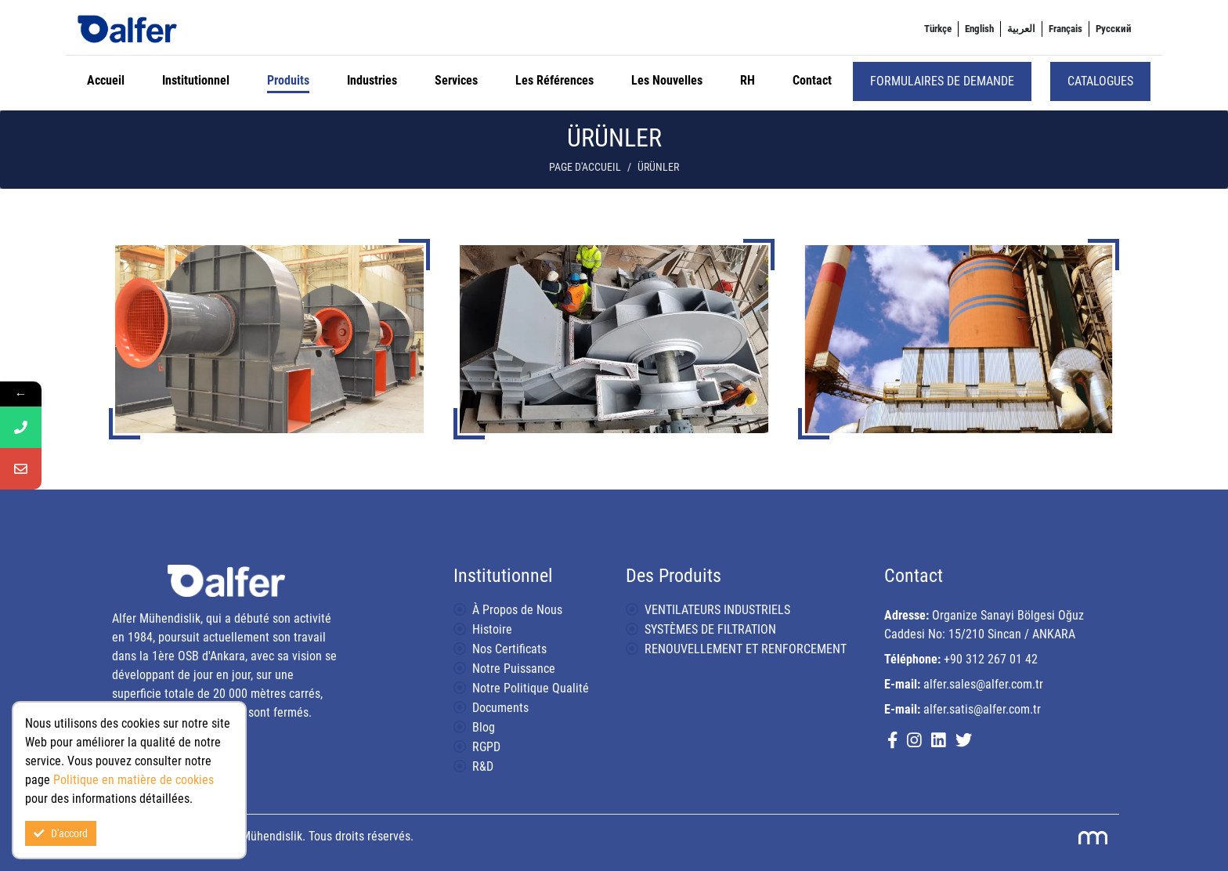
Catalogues (1100, 81)
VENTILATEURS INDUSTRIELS (717, 609)
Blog (483, 727)
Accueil (106, 80)
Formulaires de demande (942, 81)
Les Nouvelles (666, 80)
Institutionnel (195, 80)
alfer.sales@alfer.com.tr (983, 684)
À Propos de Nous (517, 609)
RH (747, 80)
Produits (288, 80)
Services (456, 80)
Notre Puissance (513, 668)
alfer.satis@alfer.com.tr (982, 709)
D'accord (61, 833)
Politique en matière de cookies (133, 779)
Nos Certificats (509, 649)
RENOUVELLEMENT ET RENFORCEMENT (746, 649)
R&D (482, 766)
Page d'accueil (585, 167)
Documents (500, 707)
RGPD (486, 746)
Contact (812, 80)
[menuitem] (938, 29)
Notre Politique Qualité (530, 688)
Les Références (554, 80)
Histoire (492, 629)
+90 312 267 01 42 (991, 659)
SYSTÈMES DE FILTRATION (710, 629)
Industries (372, 80)
